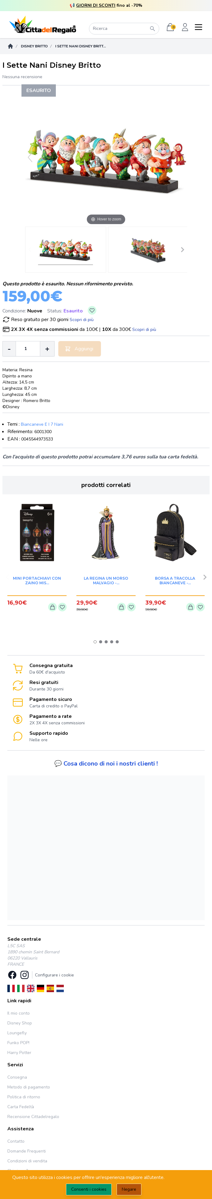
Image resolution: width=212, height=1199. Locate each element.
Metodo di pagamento (28, 1087)
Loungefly (17, 1033)
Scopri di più (82, 320)
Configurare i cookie (54, 975)
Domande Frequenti (26, 1151)
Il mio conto (18, 1013)
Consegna (17, 1077)
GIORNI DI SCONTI (95, 5)
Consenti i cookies (88, 1189)
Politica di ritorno (23, 1097)
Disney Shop (19, 1023)
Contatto (16, 1141)
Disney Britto (34, 46)
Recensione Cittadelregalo (33, 1117)
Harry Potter (19, 1053)
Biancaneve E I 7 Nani (42, 424)
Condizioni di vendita (27, 1161)
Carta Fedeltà (20, 1107)
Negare (129, 1189)
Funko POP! (18, 1043)
